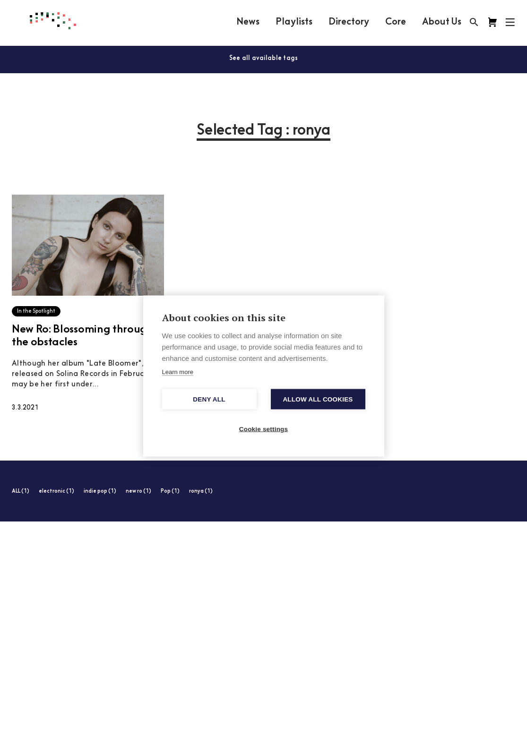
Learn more (177, 372)
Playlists (294, 22)
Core (395, 22)
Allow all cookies (318, 399)
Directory (348, 22)
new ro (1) (138, 491)
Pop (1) (170, 491)
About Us (441, 22)
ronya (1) (201, 491)
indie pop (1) (100, 491)
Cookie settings (263, 429)
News (247, 22)
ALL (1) (20, 491)
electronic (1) (56, 491)
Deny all (209, 399)
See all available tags (263, 58)
